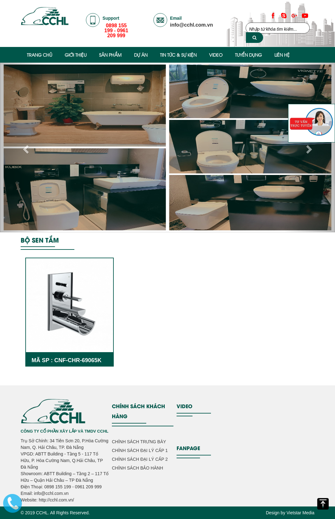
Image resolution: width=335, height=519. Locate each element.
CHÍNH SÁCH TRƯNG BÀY (139, 441)
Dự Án (141, 55)
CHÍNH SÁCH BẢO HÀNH (137, 467)
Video (215, 55)
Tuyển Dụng (248, 55)
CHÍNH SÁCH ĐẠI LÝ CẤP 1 (140, 450)
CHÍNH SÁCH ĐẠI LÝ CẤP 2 (140, 459)
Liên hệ (282, 55)
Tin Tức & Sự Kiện (178, 55)
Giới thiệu (76, 55)
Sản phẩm (110, 55)
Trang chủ (39, 55)
